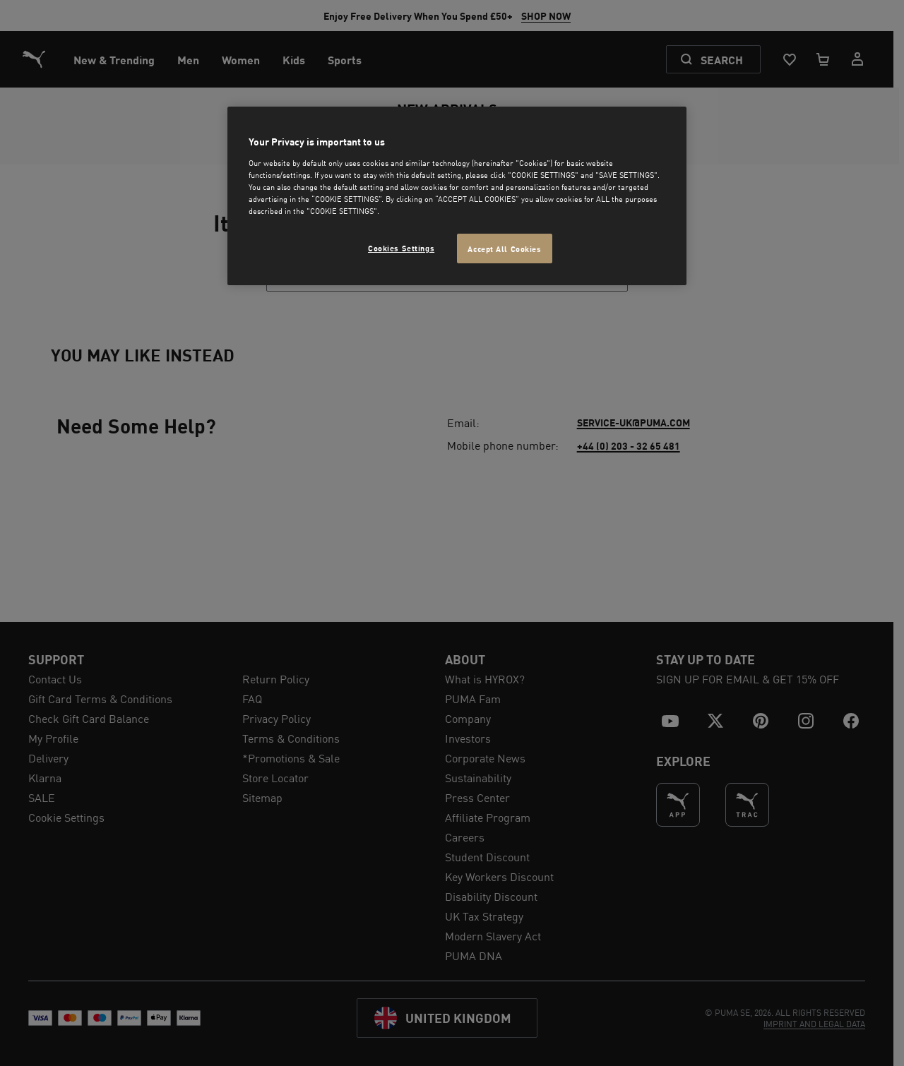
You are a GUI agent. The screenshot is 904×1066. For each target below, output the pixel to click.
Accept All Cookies (504, 248)
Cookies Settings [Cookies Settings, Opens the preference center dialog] (401, 247)
